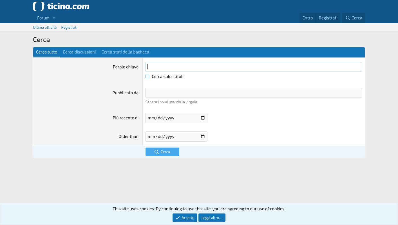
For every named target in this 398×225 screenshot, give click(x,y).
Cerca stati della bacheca (125, 51)
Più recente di (125, 117)
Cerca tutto (46, 51)
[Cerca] (353, 18)
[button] (54, 18)
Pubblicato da (126, 92)
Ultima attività (45, 27)
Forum (43, 17)
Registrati (69, 27)
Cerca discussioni (79, 51)
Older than (128, 136)
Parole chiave (125, 66)
